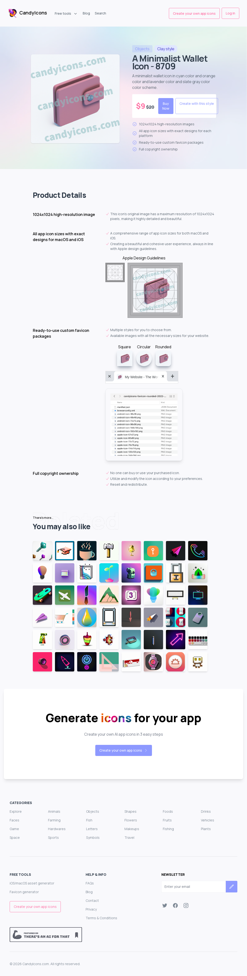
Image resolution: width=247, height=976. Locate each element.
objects (142, 48)
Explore (16, 811)
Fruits (167, 820)
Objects (92, 811)
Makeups (131, 828)
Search (100, 13)
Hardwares (57, 828)
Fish (89, 820)
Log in (230, 13)
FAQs (90, 883)
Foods (168, 811)
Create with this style (196, 103)
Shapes (130, 811)
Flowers (130, 820)
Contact (92, 900)
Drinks (206, 811)
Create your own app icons (194, 13)
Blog (86, 13)
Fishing (168, 828)
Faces (14, 820)
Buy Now (165, 106)
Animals (54, 811)
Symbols (93, 837)
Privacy (91, 909)
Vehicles (207, 820)
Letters (92, 828)
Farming (54, 820)
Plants (206, 828)
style (165, 48)
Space (15, 837)
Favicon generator (24, 892)
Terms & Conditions (101, 918)
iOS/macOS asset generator (32, 883)
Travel (129, 837)
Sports (53, 837)
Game (14, 828)
